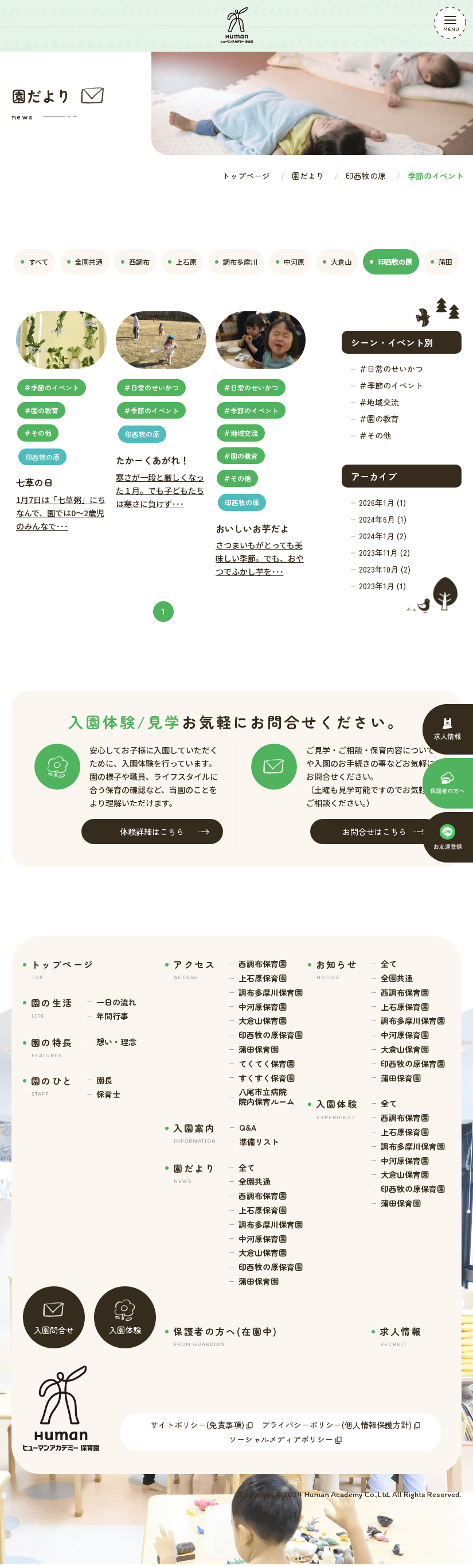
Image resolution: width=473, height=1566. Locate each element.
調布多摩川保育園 (271, 992)
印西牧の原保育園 (271, 1035)
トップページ (246, 175)
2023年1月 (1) (382, 585)
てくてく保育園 (267, 1064)
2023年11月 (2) (384, 552)
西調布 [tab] (135, 261)
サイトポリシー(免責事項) (197, 1426)
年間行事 (112, 1016)
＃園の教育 (379, 418)
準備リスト (259, 1142)
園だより (308, 175)
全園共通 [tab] (85, 261)
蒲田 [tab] (441, 261)
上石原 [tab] (182, 261)
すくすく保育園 (267, 1078)
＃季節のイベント (391, 385)
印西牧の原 (366, 175)
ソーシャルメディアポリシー (281, 1440)
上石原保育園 (263, 978)
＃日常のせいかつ (391, 368)
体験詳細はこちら (164, 832)
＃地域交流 (379, 402)
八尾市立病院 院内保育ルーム (267, 1097)
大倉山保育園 (263, 1021)
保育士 (108, 1094)
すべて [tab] (35, 261)
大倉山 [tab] (337, 261)
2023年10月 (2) (385, 569)
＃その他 (375, 435)
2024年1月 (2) (382, 536)
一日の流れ (116, 1002)
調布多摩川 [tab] (236, 261)
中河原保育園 (263, 1007)
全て (247, 1168)
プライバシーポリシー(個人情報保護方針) (336, 1426)
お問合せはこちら (383, 832)
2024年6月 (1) (382, 519)
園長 (104, 1080)
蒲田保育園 (259, 1049)
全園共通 (255, 1181)
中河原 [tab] (290, 261)
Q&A (247, 1127)
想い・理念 (116, 1042)
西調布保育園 (263, 964)
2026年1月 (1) (382, 502)
